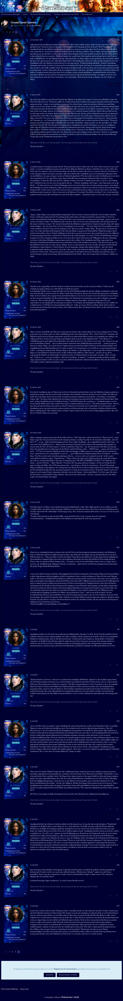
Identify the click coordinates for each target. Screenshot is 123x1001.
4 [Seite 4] (16, 32)
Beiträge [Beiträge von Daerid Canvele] (8, 124)
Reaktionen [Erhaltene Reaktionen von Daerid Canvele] (9, 121)
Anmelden (49, 975)
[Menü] (2, 9)
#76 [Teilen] (118, 865)
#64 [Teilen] (117, 210)
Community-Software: (61, 997)
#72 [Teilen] (118, 675)
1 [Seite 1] (9, 952)
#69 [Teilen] (117, 502)
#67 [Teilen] (118, 387)
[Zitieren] (117, 84)
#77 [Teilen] (118, 906)
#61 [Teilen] (118, 40)
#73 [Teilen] (118, 721)
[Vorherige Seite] (3, 32)
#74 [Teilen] (118, 767)
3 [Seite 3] (12, 32)
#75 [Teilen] (118, 819)
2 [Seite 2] (9, 32)
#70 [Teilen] (117, 548)
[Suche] (114, 9)
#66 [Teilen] (117, 327)
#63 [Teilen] (117, 162)
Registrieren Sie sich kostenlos (65, 969)
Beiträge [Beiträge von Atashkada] (8, 66)
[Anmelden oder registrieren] (120, 9)
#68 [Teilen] (117, 433)
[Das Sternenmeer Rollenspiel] (58, 2)
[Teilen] (119, 32)
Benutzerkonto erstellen (68, 975)
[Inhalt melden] (110, 84)
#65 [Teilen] (117, 282)
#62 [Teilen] (117, 95)
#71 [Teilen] (118, 629)
